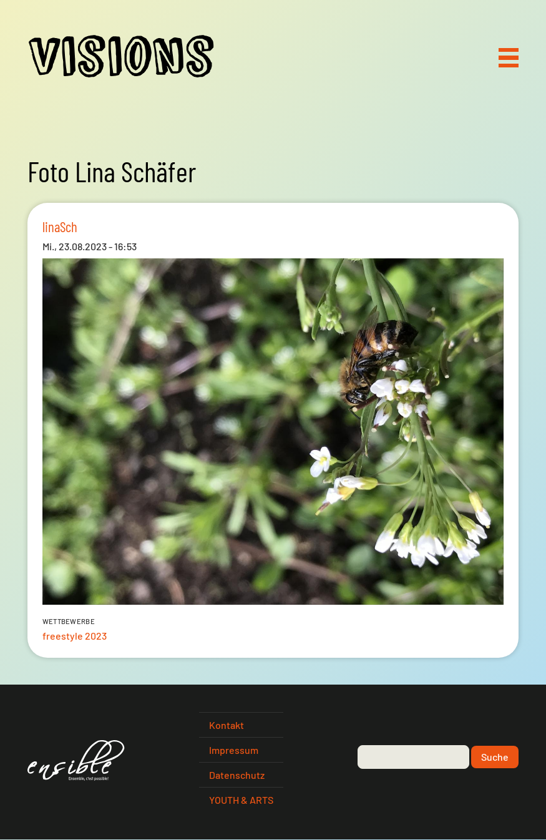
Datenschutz (237, 775)
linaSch (59, 226)
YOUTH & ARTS (241, 800)
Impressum (233, 750)
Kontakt (226, 725)
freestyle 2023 (74, 636)
